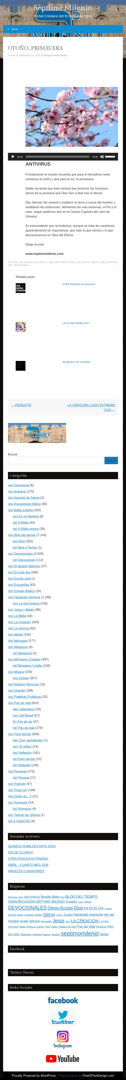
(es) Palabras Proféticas (24, 696)
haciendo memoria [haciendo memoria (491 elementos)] (88, 915)
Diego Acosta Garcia (55, 55)
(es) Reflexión (22, 752)
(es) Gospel (21, 678)
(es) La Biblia (17, 616)
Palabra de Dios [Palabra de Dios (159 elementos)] (67, 926)
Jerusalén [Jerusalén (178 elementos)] (46, 921)
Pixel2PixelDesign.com (98, 1075)
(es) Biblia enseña (20, 510)
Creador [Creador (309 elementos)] (71, 901)
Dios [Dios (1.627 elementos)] (78, 907)
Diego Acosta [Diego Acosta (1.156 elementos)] (60, 907)
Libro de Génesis (108, 262)
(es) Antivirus (40, 262)
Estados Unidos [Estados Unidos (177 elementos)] (33, 914)
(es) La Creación (19, 622)
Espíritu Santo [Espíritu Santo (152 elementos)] (15, 915)
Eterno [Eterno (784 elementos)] (49, 914)
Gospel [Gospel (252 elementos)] (68, 914)
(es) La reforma (18, 628)
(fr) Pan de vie (22, 721)
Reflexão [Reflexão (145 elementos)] (37, 934)
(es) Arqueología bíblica (24, 504)
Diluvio (71, 262)
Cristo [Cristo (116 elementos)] (81, 902)
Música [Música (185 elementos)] (31, 926)
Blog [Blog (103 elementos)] (62, 897)
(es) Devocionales (20, 553)
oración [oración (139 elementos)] (40, 926)
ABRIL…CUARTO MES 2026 (28, 865)
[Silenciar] (102, 157)
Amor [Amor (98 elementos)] (20, 897)
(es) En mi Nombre (26, 516)
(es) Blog (19, 541)
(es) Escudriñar (18, 584)
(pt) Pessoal (21, 777)
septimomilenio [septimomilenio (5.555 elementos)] (80, 933)
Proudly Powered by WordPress (34, 1075)
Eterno (86, 262)
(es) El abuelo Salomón (24, 566)
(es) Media (15, 634)
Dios (79, 262)
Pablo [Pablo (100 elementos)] (47, 927)
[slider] (57, 157)
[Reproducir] (13, 157)
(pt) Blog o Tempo (25, 547)
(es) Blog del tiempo (22, 535)
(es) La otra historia (26, 603)
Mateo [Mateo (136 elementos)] (22, 926)
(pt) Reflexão (21, 765)
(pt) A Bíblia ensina (25, 528)
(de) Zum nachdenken (28, 740)
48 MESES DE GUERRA (76, 362)
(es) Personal (17, 771)
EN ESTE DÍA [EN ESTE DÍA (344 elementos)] (94, 908)
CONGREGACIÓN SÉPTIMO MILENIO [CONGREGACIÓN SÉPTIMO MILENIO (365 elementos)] (36, 901)
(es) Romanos (17, 802)
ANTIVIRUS (61, 262)
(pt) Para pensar (24, 759)
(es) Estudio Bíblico (21, 591)
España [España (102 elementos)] (108, 908)
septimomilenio (21, 265)
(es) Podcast (16, 784)
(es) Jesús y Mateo (21, 609)
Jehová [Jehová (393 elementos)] (34, 921)
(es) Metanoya (18, 647)
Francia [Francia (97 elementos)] (59, 915)
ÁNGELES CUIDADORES (26, 871)
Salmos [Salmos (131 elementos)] (47, 934)
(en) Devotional (18, 485)
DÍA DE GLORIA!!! (20, 852)
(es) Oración (16, 690)
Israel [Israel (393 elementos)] (24, 921)
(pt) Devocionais (24, 560)
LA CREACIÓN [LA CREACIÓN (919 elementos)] (84, 920)
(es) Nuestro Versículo (23, 684)
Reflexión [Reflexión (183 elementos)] (26, 934)
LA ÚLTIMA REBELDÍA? (76, 323)
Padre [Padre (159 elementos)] (54, 926)
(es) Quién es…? (19, 796)
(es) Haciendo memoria (24, 597)
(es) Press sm (17, 790)
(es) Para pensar (19, 734)
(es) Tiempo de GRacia (24, 815)
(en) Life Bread (23, 715)
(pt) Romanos (22, 808)
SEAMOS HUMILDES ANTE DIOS (32, 846)
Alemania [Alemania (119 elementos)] (12, 897)
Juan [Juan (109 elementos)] (67, 921)
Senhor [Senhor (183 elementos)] (55, 934)
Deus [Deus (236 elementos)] (87, 901)
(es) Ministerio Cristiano (24, 659)
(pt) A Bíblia (21, 522)
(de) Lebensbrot (24, 709)
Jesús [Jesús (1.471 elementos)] (58, 920)
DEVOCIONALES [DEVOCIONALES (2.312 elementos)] (27, 907)
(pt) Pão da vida (24, 728)
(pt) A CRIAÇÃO (19, 821)
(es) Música (16, 672)
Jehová (94, 262)
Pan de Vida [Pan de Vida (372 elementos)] (86, 926)
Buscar (13, 454)
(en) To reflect (22, 746)
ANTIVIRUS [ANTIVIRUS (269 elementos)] (32, 896)
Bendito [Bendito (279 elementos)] (46, 896)
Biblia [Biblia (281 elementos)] (55, 896)
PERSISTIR (21, 405)
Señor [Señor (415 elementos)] (104, 934)
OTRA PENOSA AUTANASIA (78, 284)
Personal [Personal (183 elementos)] (101, 926)
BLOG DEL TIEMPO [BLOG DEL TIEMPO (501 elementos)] (81, 897)
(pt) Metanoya (22, 653)
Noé (10, 265)
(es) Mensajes (17, 640)
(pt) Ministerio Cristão (27, 665)
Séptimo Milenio (63, 7)
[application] (63, 157)
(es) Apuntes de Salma (23, 497)
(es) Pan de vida (19, 703)
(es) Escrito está (19, 578)
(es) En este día (19, 572)
